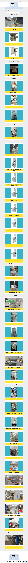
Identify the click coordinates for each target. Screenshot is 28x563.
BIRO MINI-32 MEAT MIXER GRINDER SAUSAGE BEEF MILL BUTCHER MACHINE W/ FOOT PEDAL (14, 413)
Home (7, 561)
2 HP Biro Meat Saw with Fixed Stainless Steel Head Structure (14, 185)
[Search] (12, 12)
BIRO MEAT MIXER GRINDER (14, 443)
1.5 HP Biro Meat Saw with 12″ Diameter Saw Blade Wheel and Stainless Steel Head (14, 245)
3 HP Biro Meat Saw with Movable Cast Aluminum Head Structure (14, 200)
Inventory (10, 561)
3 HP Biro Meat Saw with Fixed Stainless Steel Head (14, 170)
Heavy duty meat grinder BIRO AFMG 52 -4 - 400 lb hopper (14, 353)
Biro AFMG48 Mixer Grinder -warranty (14, 338)
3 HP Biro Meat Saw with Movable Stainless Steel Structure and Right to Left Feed (14, 230)
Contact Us (15, 561)
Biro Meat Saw (14, 155)
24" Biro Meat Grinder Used (14, 58)
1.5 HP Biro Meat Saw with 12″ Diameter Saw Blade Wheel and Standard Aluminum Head (14, 260)
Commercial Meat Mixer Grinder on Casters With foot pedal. (14, 429)
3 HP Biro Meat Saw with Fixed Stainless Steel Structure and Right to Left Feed (14, 215)
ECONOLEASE (19, 561)
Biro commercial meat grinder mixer (14, 323)
